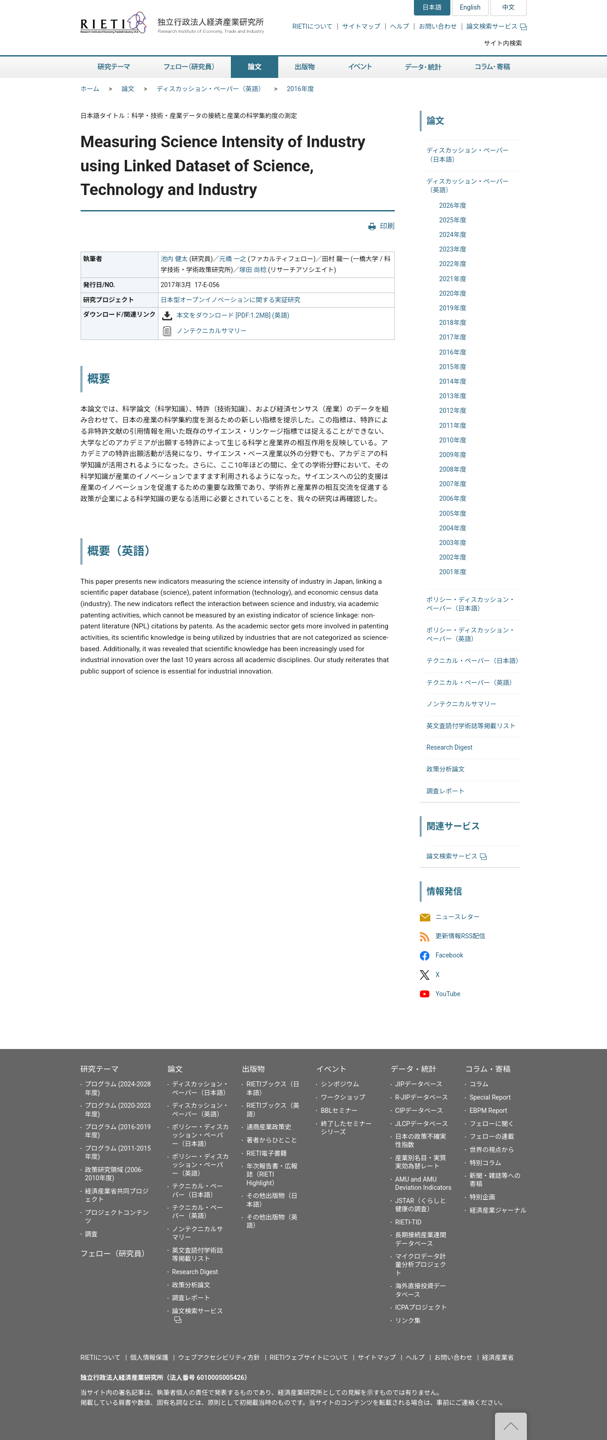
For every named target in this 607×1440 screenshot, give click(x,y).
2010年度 (452, 440)
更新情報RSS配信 (460, 936)
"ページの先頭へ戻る (511, 1426)
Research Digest (450, 747)
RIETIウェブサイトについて (309, 1357)
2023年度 (452, 249)
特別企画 (482, 1197)
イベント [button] (360, 67)
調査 (91, 1234)
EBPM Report (488, 1110)
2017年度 (452, 337)
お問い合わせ (438, 26)
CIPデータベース (419, 1110)
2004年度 (452, 528)
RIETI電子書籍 (266, 1153)
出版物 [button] (305, 67)
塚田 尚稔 (253, 269)
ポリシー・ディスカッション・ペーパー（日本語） (200, 1135)
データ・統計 (414, 1069)
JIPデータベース (419, 1084)
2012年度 (452, 410)
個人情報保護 (149, 1357)
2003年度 (452, 542)
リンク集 (408, 1320)
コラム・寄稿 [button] (493, 67)
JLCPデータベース (421, 1123)
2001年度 (452, 572)
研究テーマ (100, 1069)
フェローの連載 (491, 1136)
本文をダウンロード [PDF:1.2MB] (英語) (233, 315)
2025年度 (452, 220)
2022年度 (452, 263)
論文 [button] (254, 67)
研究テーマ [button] (114, 67)
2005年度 (452, 513)
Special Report (489, 1097)
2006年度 (452, 498)
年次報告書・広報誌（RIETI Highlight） (271, 1174)
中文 (508, 7)
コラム (479, 1084)
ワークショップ (343, 1097)
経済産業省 (498, 1357)
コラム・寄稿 (487, 1069)
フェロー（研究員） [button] (189, 67)
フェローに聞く (491, 1123)
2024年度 (452, 234)
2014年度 (452, 381)
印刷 (387, 226)
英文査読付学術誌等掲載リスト (471, 726)
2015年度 (452, 366)
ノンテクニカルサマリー (212, 330)
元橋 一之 (232, 258)
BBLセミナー (339, 1110)
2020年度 (452, 293)
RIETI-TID (408, 1222)
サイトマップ (361, 26)
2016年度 (300, 89)
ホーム (90, 89)
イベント (331, 1069)
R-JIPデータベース (421, 1097)
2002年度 (452, 557)
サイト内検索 (503, 43)
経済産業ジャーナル (497, 1210)
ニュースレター (458, 917)
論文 (128, 89)
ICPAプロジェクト (421, 1307)
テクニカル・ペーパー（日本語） (474, 660)
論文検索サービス (497, 26)
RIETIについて (312, 26)
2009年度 (452, 454)
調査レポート (446, 791)
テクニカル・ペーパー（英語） (471, 682)
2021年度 (452, 279)
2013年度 (452, 396)
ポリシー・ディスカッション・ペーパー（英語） (200, 1165)
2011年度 (452, 425)
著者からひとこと (271, 1140)
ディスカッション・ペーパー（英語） (211, 89)
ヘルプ (399, 26)
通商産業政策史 (268, 1127)
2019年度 (452, 308)
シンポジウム (340, 1084)
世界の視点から (491, 1149)
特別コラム (485, 1163)
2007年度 (452, 484)
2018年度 (452, 322)
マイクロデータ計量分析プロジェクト (420, 1264)
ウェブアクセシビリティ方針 (219, 1357)
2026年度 (452, 205)
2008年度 (452, 469)
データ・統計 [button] (423, 67)
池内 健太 (174, 258)
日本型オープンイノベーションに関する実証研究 (231, 299)
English (470, 7)
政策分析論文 (446, 769)
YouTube (448, 994)
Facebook (450, 955)
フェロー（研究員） (115, 1253)
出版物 (253, 1069)
